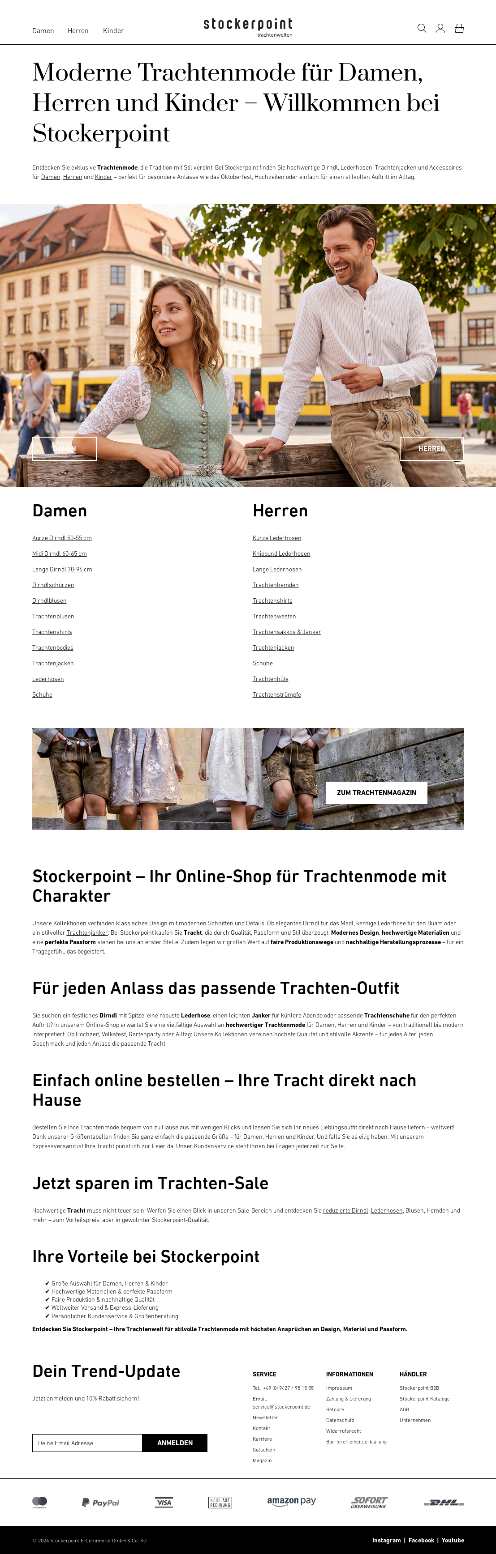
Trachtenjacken (53, 663)
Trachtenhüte (271, 678)
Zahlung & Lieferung (348, 1399)
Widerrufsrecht (343, 1431)
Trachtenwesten (274, 616)
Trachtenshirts (52, 631)
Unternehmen (415, 1420)
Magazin (262, 1460)
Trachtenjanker (87, 932)
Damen (43, 30)
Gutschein (264, 1450)
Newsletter (265, 1417)
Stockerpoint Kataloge (425, 1399)
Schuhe (42, 694)
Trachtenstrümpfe (277, 694)
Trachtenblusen (53, 616)
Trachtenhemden (276, 584)
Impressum (339, 1388)
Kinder (113, 30)
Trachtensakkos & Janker (287, 631)
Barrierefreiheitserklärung (356, 1442)
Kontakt (261, 1428)
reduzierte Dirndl (345, 1210)
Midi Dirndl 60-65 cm (59, 553)
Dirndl (311, 923)
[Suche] (421, 28)
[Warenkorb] (459, 28)
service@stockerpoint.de (281, 1407)
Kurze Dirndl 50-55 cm (62, 537)
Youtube (451, 1540)
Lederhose (392, 923)
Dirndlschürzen (53, 584)
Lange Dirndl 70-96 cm (62, 569)
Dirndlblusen (49, 600)
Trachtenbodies (52, 647)
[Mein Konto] (440, 28)
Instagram (386, 1540)
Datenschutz (340, 1420)
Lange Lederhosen (277, 569)
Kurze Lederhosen (277, 537)
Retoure (335, 1409)
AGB (404, 1409)
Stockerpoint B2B (419, 1388)
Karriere (262, 1439)
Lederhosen (48, 678)
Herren (78, 30)
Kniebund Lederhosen (282, 553)
